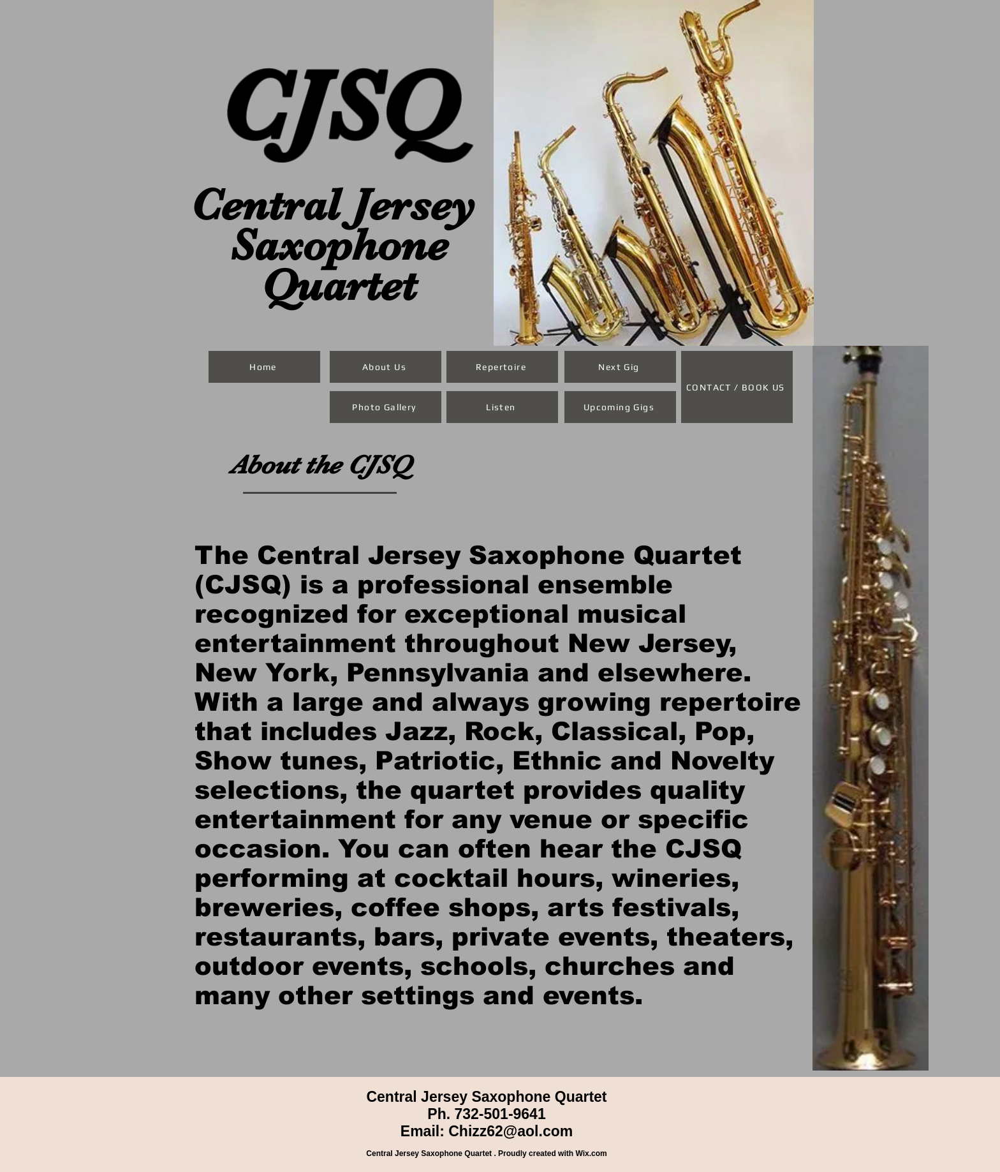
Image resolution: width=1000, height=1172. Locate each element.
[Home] (264, 367)
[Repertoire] (502, 367)
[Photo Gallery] (385, 407)
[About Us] (385, 367)
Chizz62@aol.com (510, 1131)
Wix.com (591, 1153)
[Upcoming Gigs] (620, 407)
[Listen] (502, 407)
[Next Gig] (620, 367)
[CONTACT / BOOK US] (737, 387)
